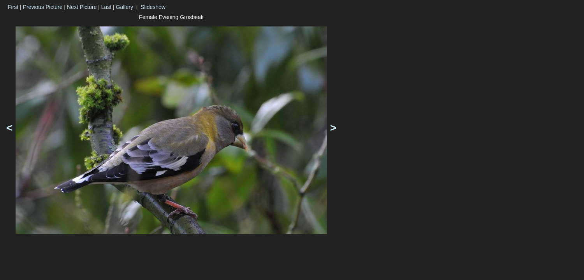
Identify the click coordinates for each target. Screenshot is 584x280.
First (13, 7)
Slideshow (153, 7)
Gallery (124, 7)
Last (106, 7)
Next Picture (82, 7)
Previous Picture (43, 7)
